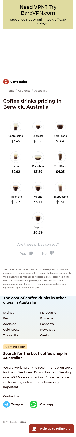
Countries (24, 90)
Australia (39, 90)
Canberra (47, 324)
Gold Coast (11, 330)
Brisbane (46, 318)
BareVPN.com (38, 13)
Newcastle (47, 330)
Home (10, 90)
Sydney (8, 312)
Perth (7, 318)
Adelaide (9, 324)
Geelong (46, 335)
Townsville (10, 335)
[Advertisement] (38, 51)
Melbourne (48, 312)
